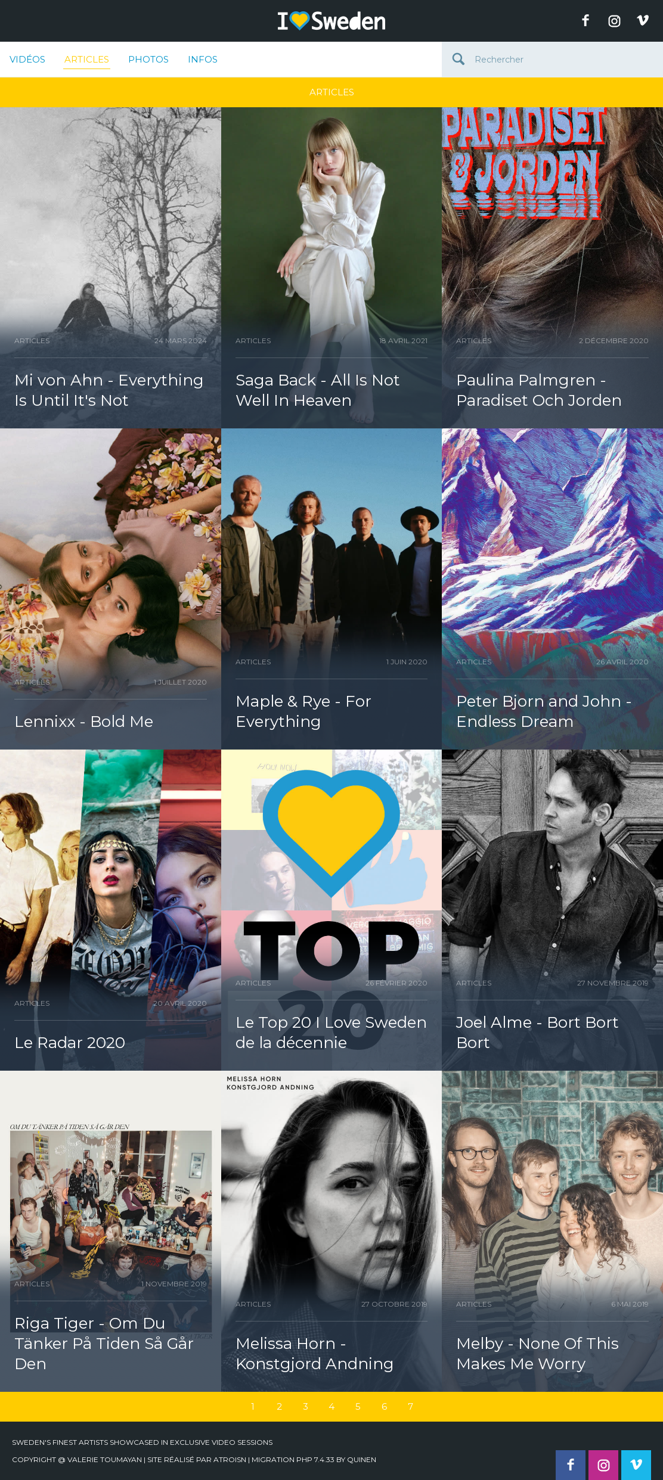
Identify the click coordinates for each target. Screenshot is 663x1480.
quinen (361, 1459)
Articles (86, 61)
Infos (203, 59)
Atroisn (229, 1459)
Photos (148, 59)
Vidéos (27, 59)
